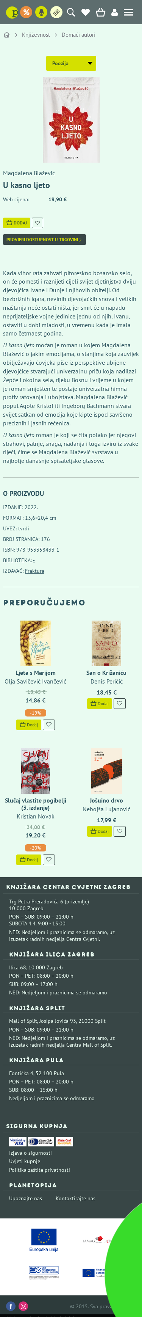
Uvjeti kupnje (24, 1161)
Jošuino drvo (106, 800)
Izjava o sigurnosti (30, 1152)
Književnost (36, 34)
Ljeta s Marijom (36, 672)
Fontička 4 (21, 1073)
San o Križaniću (106, 672)
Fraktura (34, 571)
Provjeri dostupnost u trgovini (44, 240)
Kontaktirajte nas (75, 1198)
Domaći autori (78, 34)
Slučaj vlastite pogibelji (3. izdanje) (35, 803)
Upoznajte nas (25, 1198)
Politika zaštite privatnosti (39, 1169)
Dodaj (16, 223)
